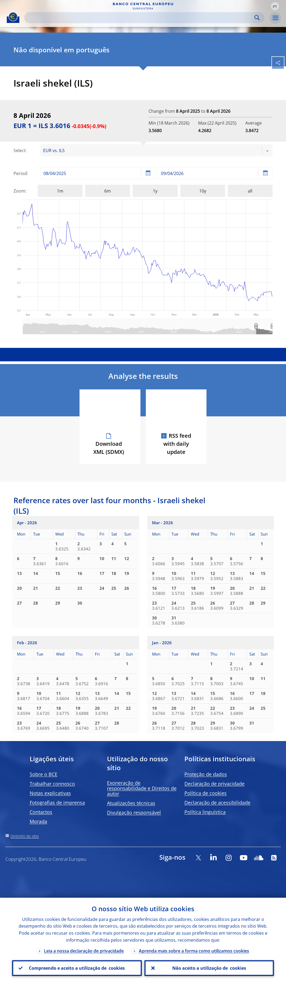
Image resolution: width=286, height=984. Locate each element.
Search (257, 17)
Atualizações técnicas (131, 803)
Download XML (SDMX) (108, 447)
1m (60, 191)
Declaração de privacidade (214, 783)
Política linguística (205, 812)
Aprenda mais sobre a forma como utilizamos (194, 951)
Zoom (19, 191)
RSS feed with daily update (177, 443)
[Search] (140, 17)
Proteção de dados (205, 774)
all (250, 191)
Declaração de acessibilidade (217, 802)
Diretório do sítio (25, 836)
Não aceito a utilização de (209, 968)
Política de (205, 793)
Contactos (41, 812)
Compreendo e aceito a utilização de (77, 968)
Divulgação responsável (134, 812)
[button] (275, 6)
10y (202, 191)
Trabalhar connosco (52, 783)
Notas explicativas (50, 793)
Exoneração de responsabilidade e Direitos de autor (142, 788)
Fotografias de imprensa (57, 802)
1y (155, 191)
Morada (38, 821)
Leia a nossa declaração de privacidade (84, 951)
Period (20, 173)
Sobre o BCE (43, 774)
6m (107, 191)
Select (19, 150)
